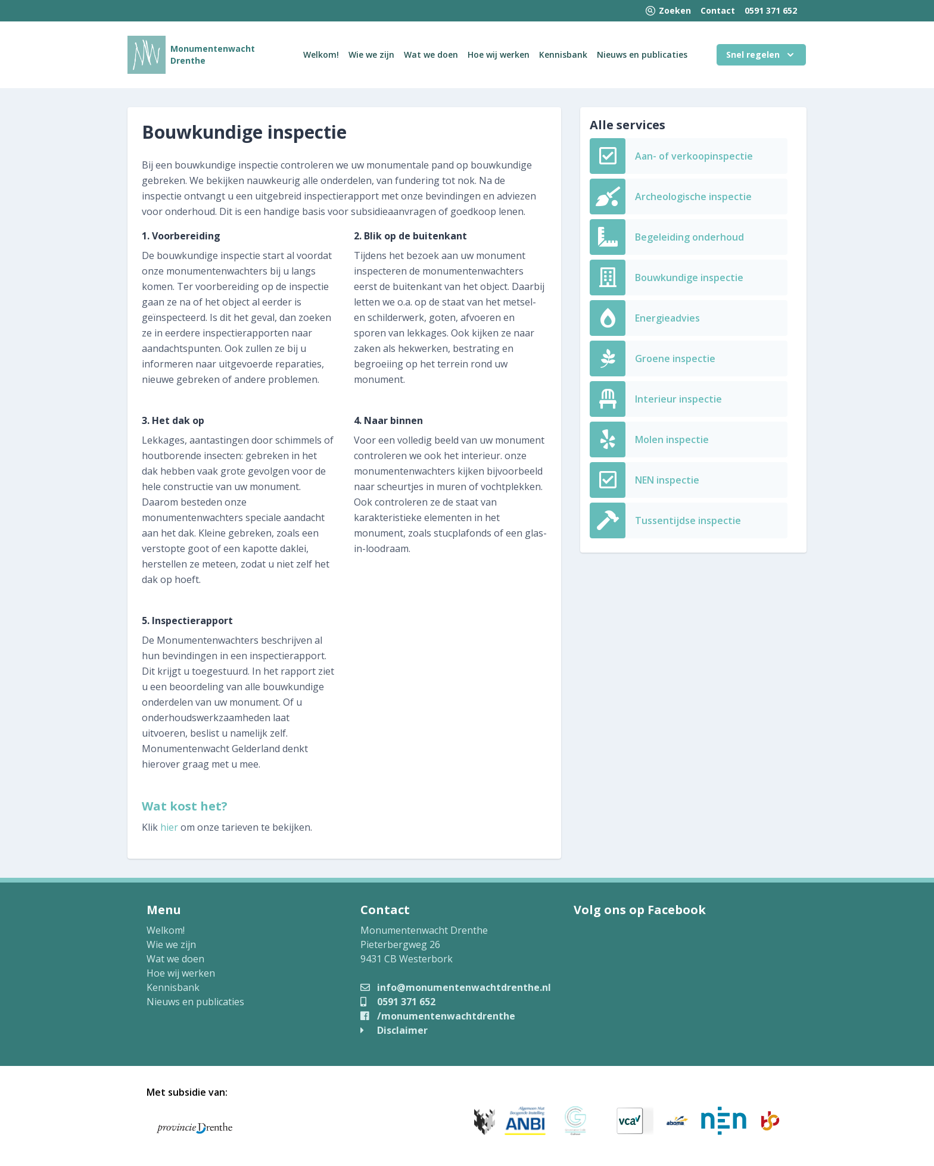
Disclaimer (394, 1030)
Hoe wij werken (499, 54)
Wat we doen (431, 54)
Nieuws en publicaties (642, 54)
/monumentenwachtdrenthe (437, 1015)
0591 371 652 (771, 10)
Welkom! (321, 54)
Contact (717, 10)
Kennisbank (563, 54)
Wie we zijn (371, 54)
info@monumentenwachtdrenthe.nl (455, 987)
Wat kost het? (185, 806)
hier (169, 827)
